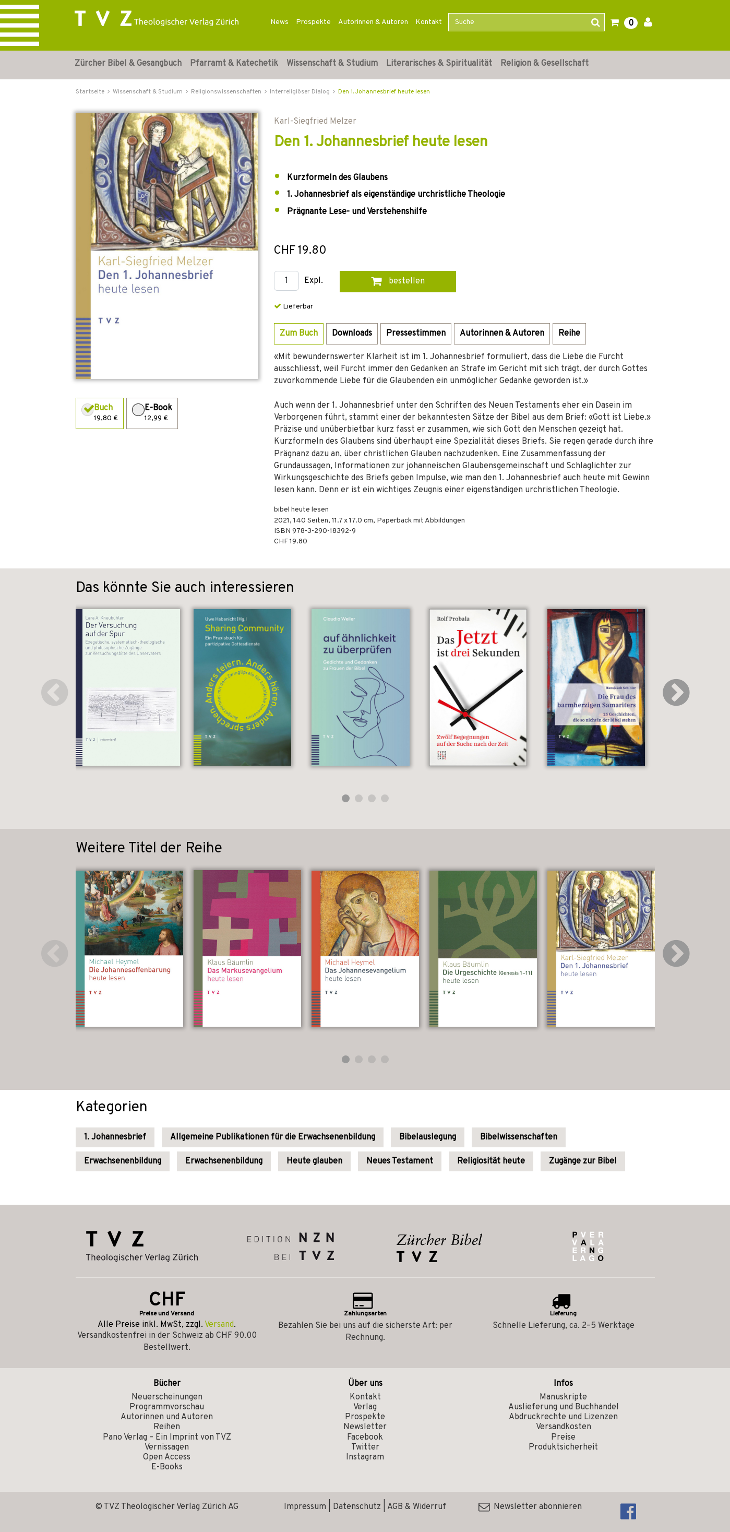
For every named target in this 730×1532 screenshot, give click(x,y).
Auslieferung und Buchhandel (563, 1407)
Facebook (365, 1437)
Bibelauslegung (427, 1137)
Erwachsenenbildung (122, 1161)
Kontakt (428, 22)
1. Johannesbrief (115, 1137)
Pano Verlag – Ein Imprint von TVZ (167, 1437)
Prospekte (313, 22)
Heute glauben (314, 1161)
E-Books (167, 1467)
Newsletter (365, 1427)
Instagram (365, 1457)
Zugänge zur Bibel (583, 1161)
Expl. (313, 281)
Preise (563, 1437)
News (279, 22)
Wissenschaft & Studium (332, 63)
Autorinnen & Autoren (373, 22)
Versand (219, 1325)
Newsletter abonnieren (530, 1507)
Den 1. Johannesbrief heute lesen (384, 92)
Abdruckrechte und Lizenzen (563, 1417)
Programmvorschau (166, 1407)
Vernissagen (167, 1447)
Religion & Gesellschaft (544, 63)
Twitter (365, 1447)
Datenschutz (357, 1507)
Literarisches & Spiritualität (439, 63)
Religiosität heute (491, 1161)
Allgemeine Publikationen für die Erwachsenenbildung (272, 1137)
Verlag (365, 1407)
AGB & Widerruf (416, 1507)
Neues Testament (399, 1161)
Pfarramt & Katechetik (234, 63)
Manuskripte (563, 1397)
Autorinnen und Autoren (167, 1417)
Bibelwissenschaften (518, 1137)
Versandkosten (563, 1427)
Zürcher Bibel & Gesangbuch (128, 63)
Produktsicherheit (563, 1447)
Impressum (305, 1507)
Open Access (166, 1457)
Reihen (166, 1427)
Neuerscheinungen (166, 1397)
